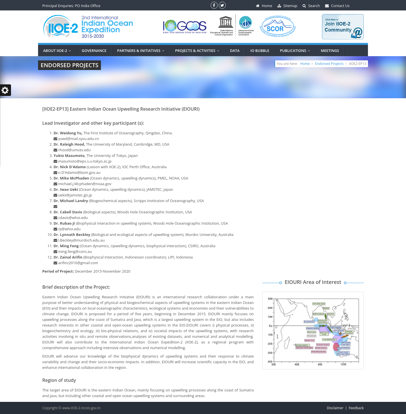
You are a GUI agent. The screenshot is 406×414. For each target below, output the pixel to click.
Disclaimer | (338, 408)
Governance (94, 50)
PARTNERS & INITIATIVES (142, 50)
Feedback (356, 408)
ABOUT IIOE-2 (58, 50)
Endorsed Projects (329, 63)
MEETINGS (330, 50)
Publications (296, 50)
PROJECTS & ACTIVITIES (198, 50)
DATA (235, 50)
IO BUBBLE (259, 50)
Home (305, 63)
